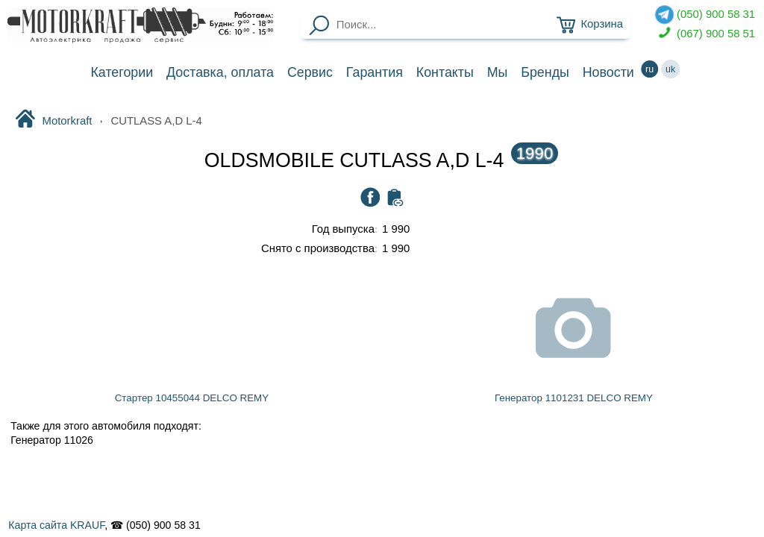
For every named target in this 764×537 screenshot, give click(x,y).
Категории (121, 72)
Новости (608, 72)
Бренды (545, 72)
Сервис (310, 72)
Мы (497, 72)
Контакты (445, 72)
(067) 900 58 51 (705, 34)
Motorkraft (53, 120)
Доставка (220, 72)
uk (670, 69)
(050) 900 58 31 (705, 14)
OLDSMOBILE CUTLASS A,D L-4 (381, 160)
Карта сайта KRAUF (56, 525)
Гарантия (374, 72)
